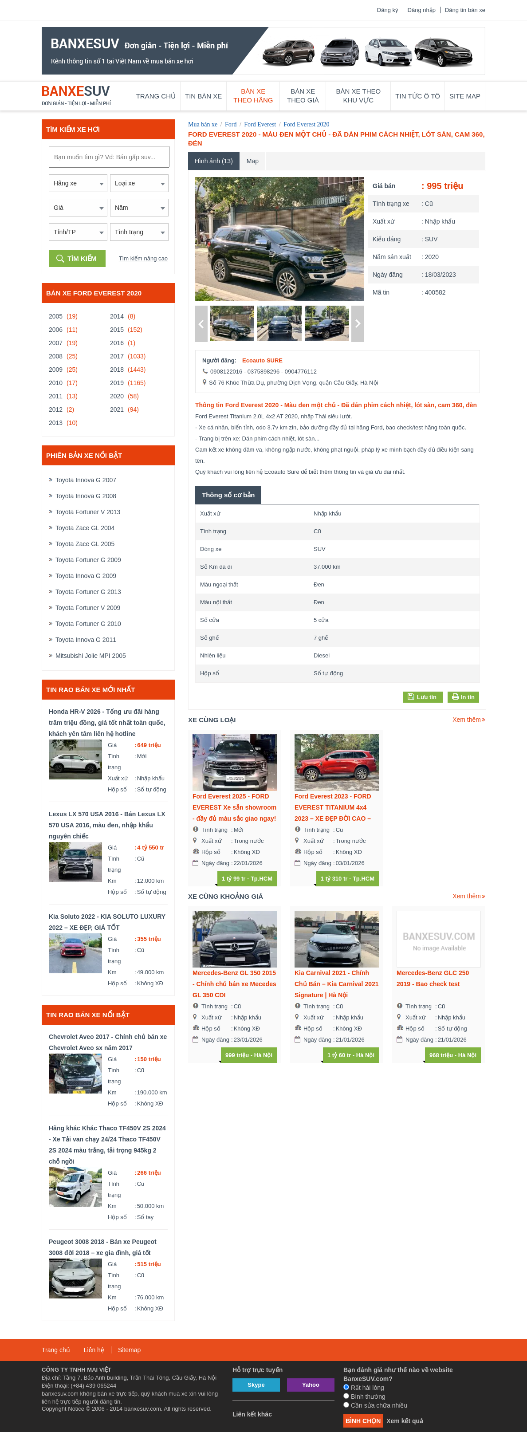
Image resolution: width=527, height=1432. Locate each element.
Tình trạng (114, 762)
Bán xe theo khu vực (358, 95)
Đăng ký (387, 10)
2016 (117, 342)
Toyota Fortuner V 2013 (87, 511)
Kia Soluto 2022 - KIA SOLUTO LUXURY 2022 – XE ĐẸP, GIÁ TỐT (107, 922)
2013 (56, 422)
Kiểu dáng (387, 239)
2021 (117, 409)
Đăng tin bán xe (465, 10)
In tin (467, 697)
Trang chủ (156, 96)
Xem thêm (466, 719)
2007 (56, 342)
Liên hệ (94, 1349)
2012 (56, 409)
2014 (117, 316)
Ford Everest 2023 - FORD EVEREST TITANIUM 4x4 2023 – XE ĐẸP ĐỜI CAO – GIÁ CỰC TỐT (333, 808)
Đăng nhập (422, 10)
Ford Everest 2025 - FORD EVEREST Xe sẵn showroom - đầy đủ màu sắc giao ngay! (234, 807)
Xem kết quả (404, 1420)
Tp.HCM (261, 878)
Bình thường (364, 1396)
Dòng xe (210, 549)
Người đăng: (219, 360)
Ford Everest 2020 (306, 124)
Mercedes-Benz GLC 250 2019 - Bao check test (433, 978)
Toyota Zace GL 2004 (84, 527)
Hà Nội (263, 1055)
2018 (117, 369)
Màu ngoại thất (219, 584)
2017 (117, 356)
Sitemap (129, 1349)
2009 (56, 369)
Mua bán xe (202, 124)
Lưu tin (422, 696)
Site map (464, 96)
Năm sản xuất (392, 256)
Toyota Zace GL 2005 (84, 543)
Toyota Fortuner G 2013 (88, 591)
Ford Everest (260, 124)
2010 (56, 382)
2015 (117, 329)
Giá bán (384, 185)
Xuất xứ (118, 778)
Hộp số (117, 789)
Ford (230, 124)
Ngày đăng (388, 274)
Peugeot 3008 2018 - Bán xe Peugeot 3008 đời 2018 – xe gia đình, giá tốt (103, 1247)
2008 (56, 356)
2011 (56, 396)
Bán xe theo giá (303, 95)
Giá (112, 745)
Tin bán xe (203, 96)
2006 (56, 329)
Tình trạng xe (391, 203)
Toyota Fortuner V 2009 (87, 607)
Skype (256, 1384)
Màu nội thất (216, 602)
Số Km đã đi (216, 566)
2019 (117, 382)
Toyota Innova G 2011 (85, 639)
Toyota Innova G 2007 (85, 480)
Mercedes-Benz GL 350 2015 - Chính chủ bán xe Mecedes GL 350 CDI (234, 984)
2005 (56, 316)
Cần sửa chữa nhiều (375, 1405)
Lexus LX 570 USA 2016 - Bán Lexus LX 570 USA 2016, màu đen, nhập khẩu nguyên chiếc (107, 825)
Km (112, 880)
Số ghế (209, 637)
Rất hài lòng (363, 1387)
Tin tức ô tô (417, 96)
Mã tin (381, 292)
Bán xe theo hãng (253, 95)
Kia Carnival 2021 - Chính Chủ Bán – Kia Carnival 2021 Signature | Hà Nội (337, 984)
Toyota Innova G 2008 (85, 496)
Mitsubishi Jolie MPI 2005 (90, 655)
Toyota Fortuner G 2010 (88, 623)
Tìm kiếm (82, 258)
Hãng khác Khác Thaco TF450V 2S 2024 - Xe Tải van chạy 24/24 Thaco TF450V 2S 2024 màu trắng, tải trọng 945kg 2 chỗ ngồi (107, 1145)
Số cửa (209, 620)
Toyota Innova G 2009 (85, 575)
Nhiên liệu (213, 655)
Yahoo (310, 1384)
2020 (117, 396)
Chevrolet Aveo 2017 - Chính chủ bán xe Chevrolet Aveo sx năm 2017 (108, 1042)
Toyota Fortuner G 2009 (88, 559)
